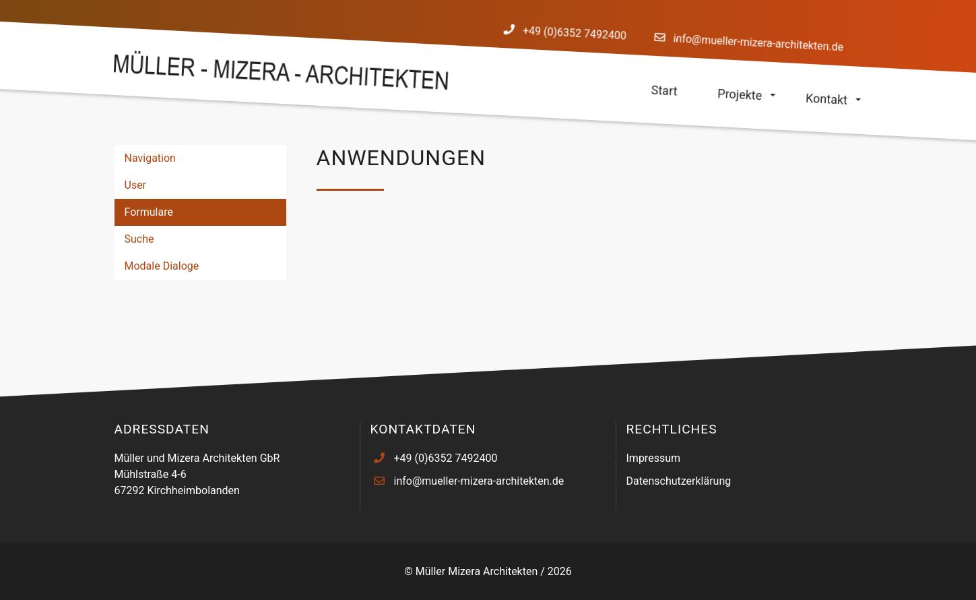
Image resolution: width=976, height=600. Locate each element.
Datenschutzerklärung (678, 481)
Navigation (150, 158)
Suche (139, 239)
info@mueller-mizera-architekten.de (758, 42)
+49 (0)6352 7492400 (575, 33)
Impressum (653, 458)
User (136, 185)
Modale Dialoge (162, 266)
